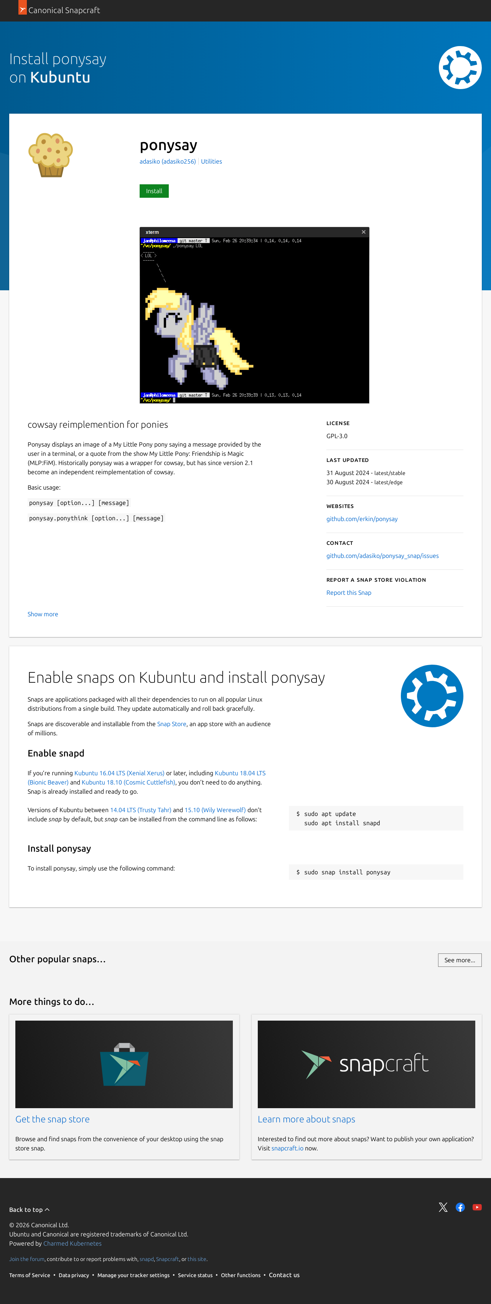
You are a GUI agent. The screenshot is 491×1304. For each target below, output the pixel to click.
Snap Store (171, 723)
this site (197, 1259)
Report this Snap (348, 592)
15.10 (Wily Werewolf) (215, 809)
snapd (147, 1259)
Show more (43, 614)
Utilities (211, 161)
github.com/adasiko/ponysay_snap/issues (382, 555)
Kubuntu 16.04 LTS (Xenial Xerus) (119, 772)
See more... (460, 959)
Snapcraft (167, 1259)
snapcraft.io (287, 1148)
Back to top (29, 1209)
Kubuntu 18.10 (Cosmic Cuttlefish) (128, 782)
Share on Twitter (443, 1207)
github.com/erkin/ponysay (362, 518)
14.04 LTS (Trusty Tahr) (140, 809)
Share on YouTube (477, 1207)
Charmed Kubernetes (72, 1243)
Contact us (284, 1274)
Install (154, 190)
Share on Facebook (460, 1207)
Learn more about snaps (306, 1119)
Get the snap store (52, 1119)
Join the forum (26, 1259)
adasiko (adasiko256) (169, 161)
